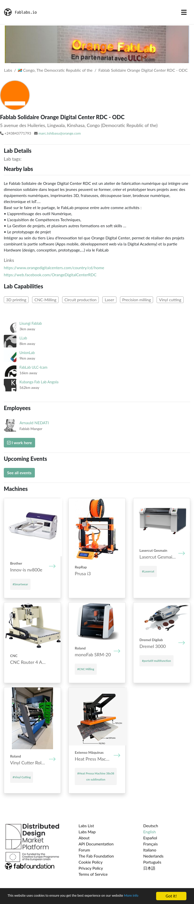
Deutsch (150, 825)
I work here (19, 442)
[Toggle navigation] (184, 12)
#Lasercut (148, 571)
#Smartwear (20, 584)
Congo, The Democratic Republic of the (55, 70)
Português (152, 862)
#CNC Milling (85, 669)
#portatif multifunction (156, 660)
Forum (84, 849)
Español (150, 837)
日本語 (149, 868)
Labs (8, 70)
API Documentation (96, 843)
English (149, 831)
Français (150, 843)
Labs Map (87, 831)
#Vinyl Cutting (22, 777)
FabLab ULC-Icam (33, 367)
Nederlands (153, 855)
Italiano (149, 849)
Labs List (86, 825)
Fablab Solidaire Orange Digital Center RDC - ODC (143, 70)
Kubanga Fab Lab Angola (38, 382)
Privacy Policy (91, 868)
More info (16, 898)
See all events (19, 472)
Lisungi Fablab (30, 323)
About (84, 837)
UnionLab (27, 352)
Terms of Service (93, 874)
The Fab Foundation (96, 855)
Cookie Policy (91, 862)
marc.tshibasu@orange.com (59, 133)
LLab (23, 338)
